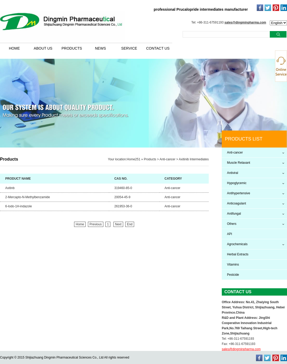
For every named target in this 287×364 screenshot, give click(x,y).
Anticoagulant (236, 203)
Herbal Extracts (237, 254)
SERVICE (129, 48)
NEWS (100, 48)
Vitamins (233, 264)
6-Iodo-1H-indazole (18, 206)
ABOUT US (43, 48)
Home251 (133, 159)
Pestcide (233, 275)
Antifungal (234, 213)
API (229, 234)
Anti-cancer (168, 159)
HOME (14, 48)
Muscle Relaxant (238, 163)
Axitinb (10, 188)
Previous (95, 224)
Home (80, 224)
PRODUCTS (72, 48)
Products (150, 159)
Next (118, 224)
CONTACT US (158, 48)
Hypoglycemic (237, 183)
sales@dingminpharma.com (245, 22)
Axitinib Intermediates (194, 159)
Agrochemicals (237, 244)
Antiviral (232, 173)
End (129, 224)
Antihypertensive (238, 193)
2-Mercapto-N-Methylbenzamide (27, 197)
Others (231, 224)
